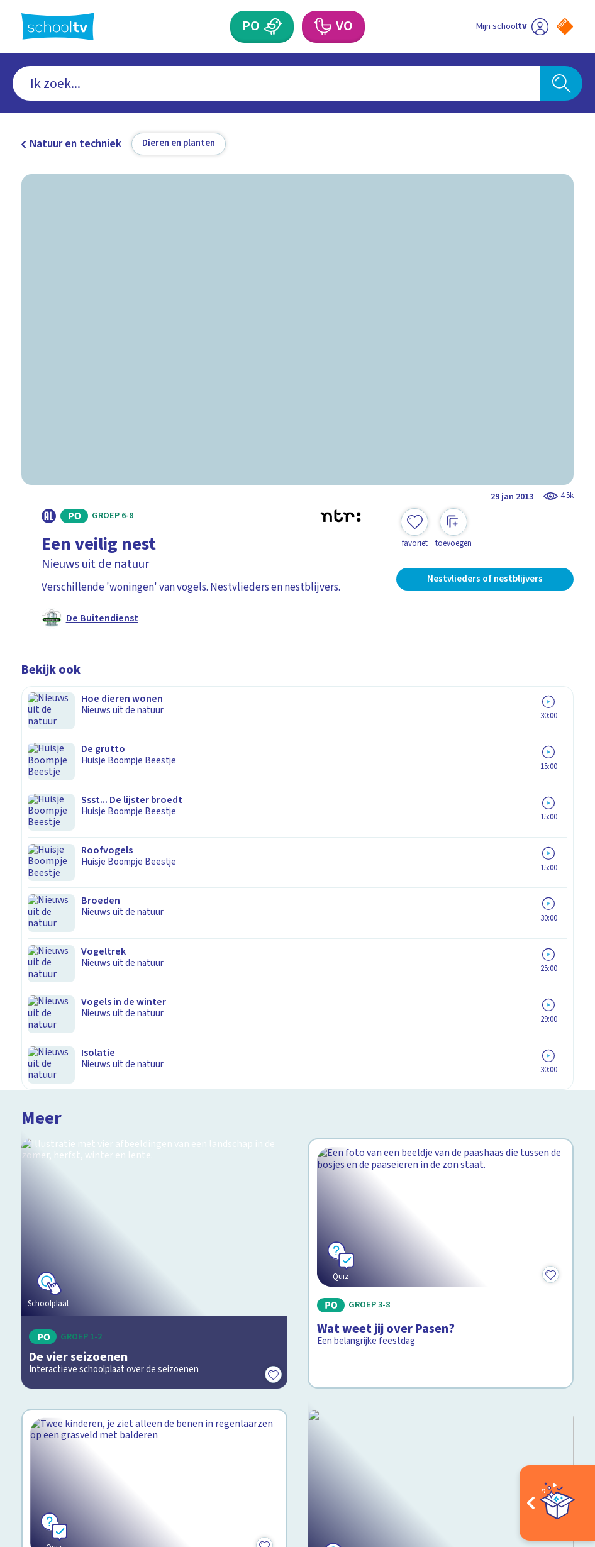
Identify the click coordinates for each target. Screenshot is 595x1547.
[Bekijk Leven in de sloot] (441, 969)
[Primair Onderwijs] (273, 26)
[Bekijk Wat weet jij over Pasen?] (441, 788)
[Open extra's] (557, 1503)
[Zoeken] (561, 83)
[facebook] (28, 1417)
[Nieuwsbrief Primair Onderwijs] (436, 1259)
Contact (44, 1193)
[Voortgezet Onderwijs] (322, 26)
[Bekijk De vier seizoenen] (154, 788)
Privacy (42, 1249)
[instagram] (55, 1417)
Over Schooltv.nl (68, 1230)
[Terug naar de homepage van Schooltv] (58, 26)
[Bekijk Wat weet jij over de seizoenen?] (154, 969)
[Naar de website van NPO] (565, 26)
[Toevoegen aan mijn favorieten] (414, 528)
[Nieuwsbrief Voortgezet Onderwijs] (435, 1303)
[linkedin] (83, 1417)
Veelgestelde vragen (79, 1211)
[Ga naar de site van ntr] (555, 1453)
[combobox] (276, 83)
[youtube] (111, 1417)
